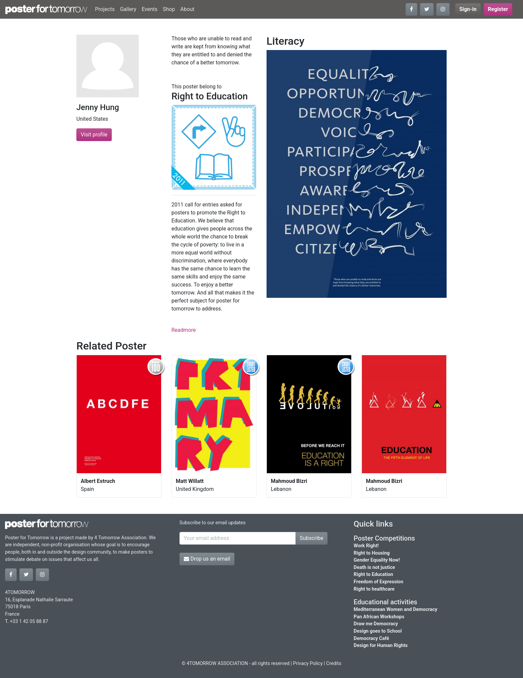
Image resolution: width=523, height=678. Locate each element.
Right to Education (373, 574)
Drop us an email (207, 559)
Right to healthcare (374, 589)
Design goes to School (378, 631)
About (187, 9)
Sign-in (468, 9)
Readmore (183, 330)
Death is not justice (374, 567)
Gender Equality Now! (377, 560)
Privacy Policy (308, 663)
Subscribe (312, 538)
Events (149, 9)
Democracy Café (371, 638)
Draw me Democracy (376, 624)
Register (498, 9)
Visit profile (94, 134)
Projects (105, 9)
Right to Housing (372, 553)
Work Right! (366, 546)
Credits (334, 663)
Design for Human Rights (381, 645)
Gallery (128, 9)
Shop (169, 9)
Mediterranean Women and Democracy (395, 609)
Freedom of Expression (378, 582)
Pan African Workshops (379, 617)
